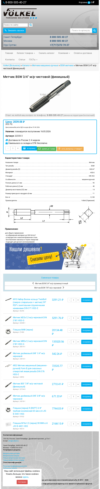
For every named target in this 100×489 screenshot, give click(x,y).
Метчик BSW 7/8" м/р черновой (49, 287)
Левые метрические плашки (13, 460)
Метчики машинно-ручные (45, 65)
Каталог (26, 65)
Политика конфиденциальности (15, 466)
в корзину (29, 148)
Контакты (10, 59)
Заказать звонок (14, 30)
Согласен (22, 482)
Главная (9, 53)
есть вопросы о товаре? (70, 149)
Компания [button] (64, 53)
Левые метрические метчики (14, 458)
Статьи (22, 59)
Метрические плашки (11, 456)
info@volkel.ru (13, 441)
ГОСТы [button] (33, 59)
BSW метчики (66, 65)
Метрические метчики (11, 453)
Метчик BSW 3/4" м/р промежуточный (50, 283)
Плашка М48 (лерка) (23, 329)
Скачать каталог (46, 53)
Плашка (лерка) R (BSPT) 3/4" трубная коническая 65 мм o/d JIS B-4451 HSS (29, 411)
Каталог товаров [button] (26, 53)
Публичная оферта (10, 468)
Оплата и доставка (83, 53)
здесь (26, 477)
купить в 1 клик (46, 149)
